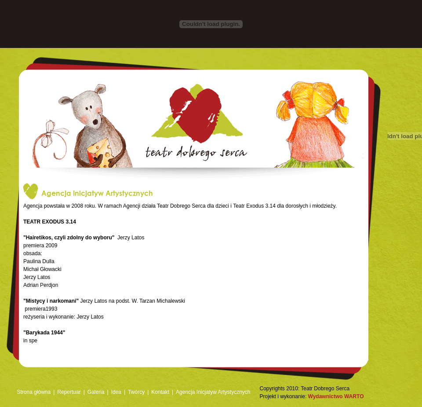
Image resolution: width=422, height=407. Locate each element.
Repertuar (68, 392)
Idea (116, 392)
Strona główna (34, 392)
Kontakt (160, 392)
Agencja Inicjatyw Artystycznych (213, 392)
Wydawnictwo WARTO (336, 396)
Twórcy (136, 392)
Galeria (96, 392)
